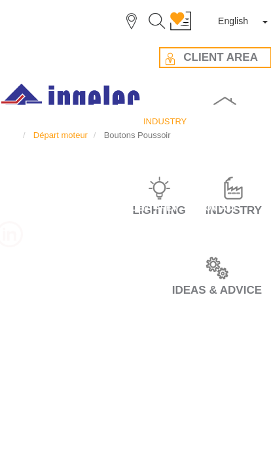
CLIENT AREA (135, 204)
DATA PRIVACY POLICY (135, 311)
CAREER (136, 107)
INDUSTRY (25, 65)
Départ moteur (81, 65)
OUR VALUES (135, 155)
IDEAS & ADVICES (135, 180)
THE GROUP (135, 131)
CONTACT (135, 229)
